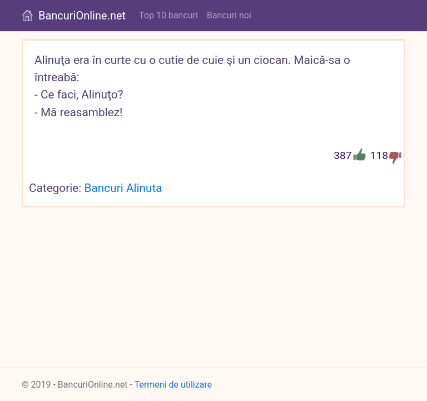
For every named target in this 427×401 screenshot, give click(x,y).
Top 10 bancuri (168, 15)
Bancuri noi (229, 15)
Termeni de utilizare (173, 384)
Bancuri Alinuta (123, 188)
